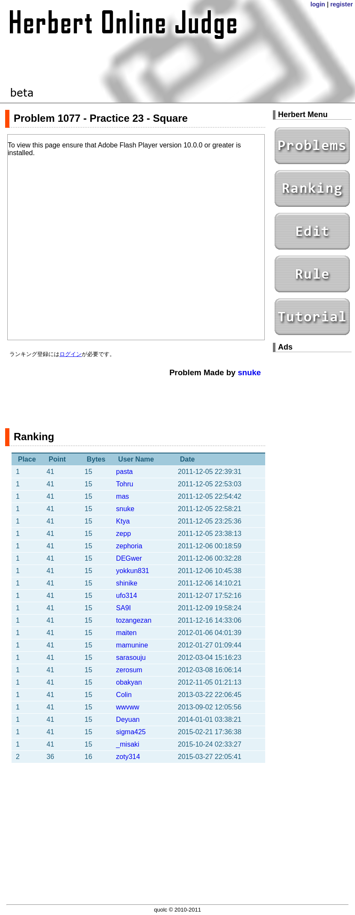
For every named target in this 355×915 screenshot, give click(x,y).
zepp (123, 533)
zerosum (129, 670)
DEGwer (129, 558)
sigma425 (130, 732)
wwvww (127, 707)
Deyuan (127, 719)
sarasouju (130, 657)
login (318, 4)
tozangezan (133, 620)
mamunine (132, 645)
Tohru (124, 484)
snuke (249, 372)
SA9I (123, 608)
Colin (123, 694)
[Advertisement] (135, 398)
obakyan (129, 682)
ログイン (70, 354)
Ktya (123, 521)
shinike (126, 583)
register (341, 4)
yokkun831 (132, 570)
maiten (126, 632)
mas (122, 496)
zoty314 (128, 756)
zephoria (129, 546)
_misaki (127, 744)
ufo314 (126, 595)
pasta (124, 471)
